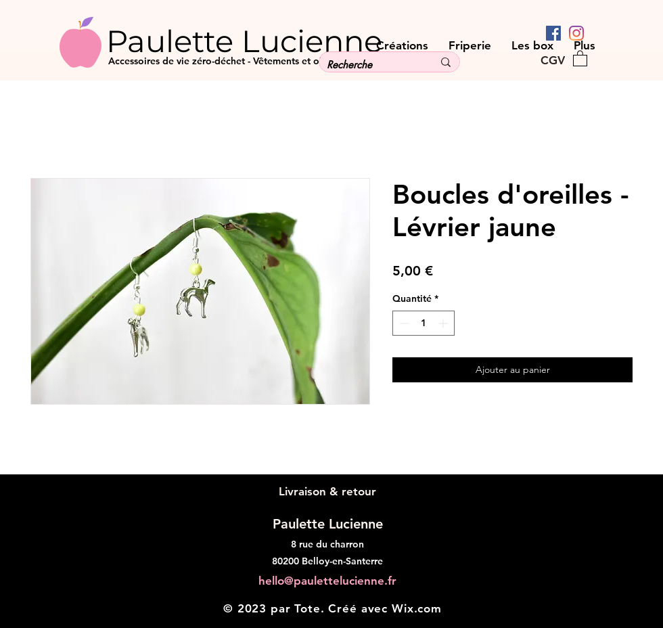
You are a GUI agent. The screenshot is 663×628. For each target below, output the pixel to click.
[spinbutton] (423, 323)
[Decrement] (402, 323)
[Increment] (444, 323)
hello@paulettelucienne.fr (327, 580)
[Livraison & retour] (327, 491)
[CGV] (552, 59)
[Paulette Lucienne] (269, 40)
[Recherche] (370, 64)
